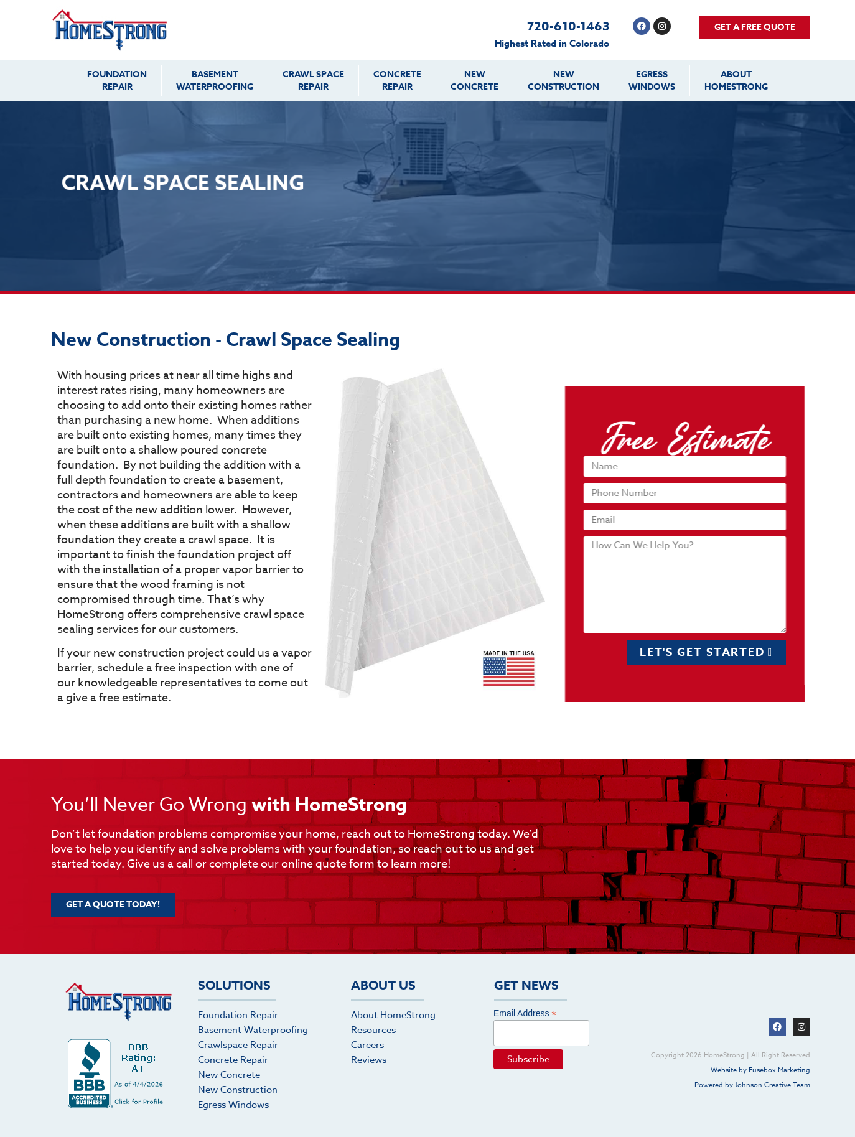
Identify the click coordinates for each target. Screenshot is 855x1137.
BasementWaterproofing (214, 80)
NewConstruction (563, 80)
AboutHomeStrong (736, 80)
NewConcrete (474, 80)
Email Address (525, 1013)
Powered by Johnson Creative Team (752, 1085)
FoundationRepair (117, 80)
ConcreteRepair (397, 80)
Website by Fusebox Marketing (760, 1070)
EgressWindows (651, 80)
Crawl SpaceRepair (313, 80)
